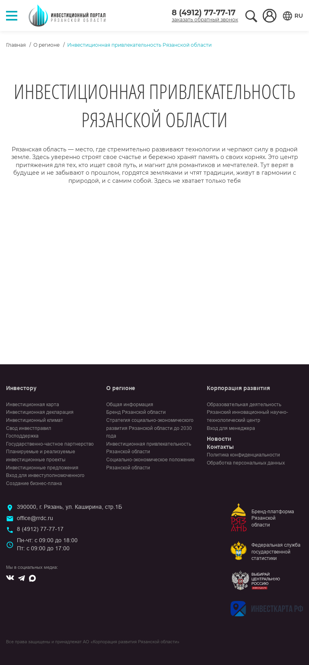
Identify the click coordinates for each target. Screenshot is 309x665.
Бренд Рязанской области (136, 412)
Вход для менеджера (231, 428)
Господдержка (22, 436)
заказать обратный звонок (205, 20)
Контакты (220, 447)
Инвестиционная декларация (40, 412)
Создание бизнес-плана (34, 483)
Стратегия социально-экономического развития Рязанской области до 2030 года (150, 428)
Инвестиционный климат (34, 420)
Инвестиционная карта (32, 404)
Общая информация (129, 404)
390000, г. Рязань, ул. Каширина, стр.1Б (69, 507)
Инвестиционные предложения (42, 468)
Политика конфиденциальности (243, 455)
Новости (219, 439)
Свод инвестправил (28, 428)
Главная (16, 45)
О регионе (46, 45)
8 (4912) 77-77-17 (204, 13)
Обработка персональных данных (246, 463)
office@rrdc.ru (35, 518)
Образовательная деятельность (244, 404)
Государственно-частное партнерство (50, 444)
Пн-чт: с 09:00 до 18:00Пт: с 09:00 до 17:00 (47, 544)
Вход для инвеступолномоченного (45, 475)
